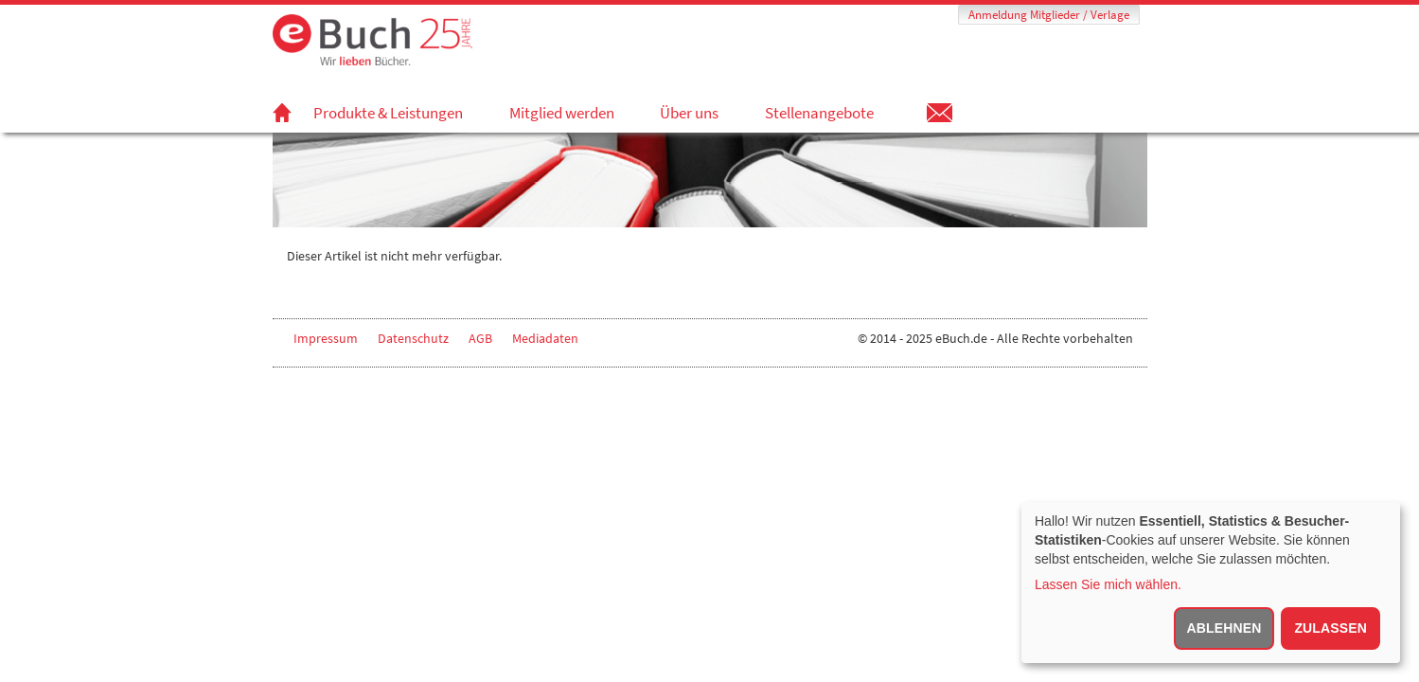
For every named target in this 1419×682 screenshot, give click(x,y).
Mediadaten (545, 338)
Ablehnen (1224, 628)
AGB (480, 338)
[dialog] (1210, 582)
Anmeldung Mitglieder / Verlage (1048, 15)
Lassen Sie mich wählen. (1108, 584)
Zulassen (1330, 628)
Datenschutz (413, 338)
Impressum (325, 338)
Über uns (689, 112)
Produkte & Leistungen (388, 112)
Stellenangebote (819, 112)
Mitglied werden (561, 112)
